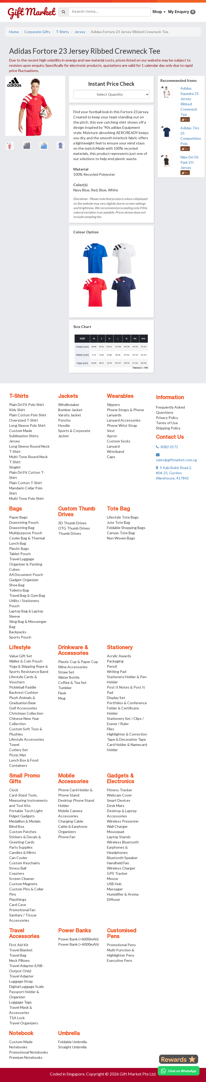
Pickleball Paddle (22, 687)
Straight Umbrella (72, 1047)
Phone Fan (66, 837)
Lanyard (113, 446)
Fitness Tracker (119, 790)
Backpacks (17, 632)
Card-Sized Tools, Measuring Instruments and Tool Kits (28, 800)
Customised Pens (121, 934)
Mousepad (115, 831)
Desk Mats (115, 805)
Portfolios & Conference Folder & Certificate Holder (127, 708)
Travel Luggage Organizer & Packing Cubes (25, 564)
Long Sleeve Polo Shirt (27, 425)
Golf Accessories (23, 708)
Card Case (17, 904)
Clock (13, 790)
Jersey (80, 31)
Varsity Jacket (69, 415)
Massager (115, 889)
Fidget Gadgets (22, 816)
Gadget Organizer (24, 580)
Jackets (68, 396)
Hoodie (64, 425)
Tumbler (65, 687)
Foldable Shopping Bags (126, 527)
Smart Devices (118, 800)
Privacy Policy (167, 417)
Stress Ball (17, 868)
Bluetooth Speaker (122, 857)
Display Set (116, 697)
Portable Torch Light (26, 811)
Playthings (17, 899)
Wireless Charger (121, 868)
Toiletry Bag (19, 590)
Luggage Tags (20, 1002)
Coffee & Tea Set (72, 682)
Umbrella (69, 1033)
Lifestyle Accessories (26, 739)
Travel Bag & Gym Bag (27, 595)
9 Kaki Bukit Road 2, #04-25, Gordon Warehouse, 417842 (174, 472)
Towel (14, 744)
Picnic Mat (17, 755)
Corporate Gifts (37, 31)
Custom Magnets (23, 884)
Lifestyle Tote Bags (123, 517)
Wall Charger (117, 826)
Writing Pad (116, 671)
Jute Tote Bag (118, 522)
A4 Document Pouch (26, 574)
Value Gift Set (20, 656)
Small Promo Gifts (24, 779)
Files (110, 729)
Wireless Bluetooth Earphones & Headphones (123, 847)
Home (14, 31)
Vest (111, 430)
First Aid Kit (18, 945)
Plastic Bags (19, 548)
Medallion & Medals (25, 821)
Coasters (16, 873)
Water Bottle (69, 677)
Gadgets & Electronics (120, 779)
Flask (62, 693)
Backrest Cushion (23, 692)
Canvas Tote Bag (121, 533)
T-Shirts (62, 31)
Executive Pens (119, 960)
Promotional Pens (121, 945)
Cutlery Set (18, 749)
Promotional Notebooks (28, 1052)
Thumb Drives (69, 533)
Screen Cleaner (21, 878)
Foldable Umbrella (72, 1042)
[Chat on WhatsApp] (178, 1070)
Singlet (15, 467)
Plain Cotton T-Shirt (25, 483)
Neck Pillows (19, 960)
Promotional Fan (22, 910)
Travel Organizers (23, 1023)
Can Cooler (18, 857)
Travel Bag (17, 955)
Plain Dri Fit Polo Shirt (26, 404)
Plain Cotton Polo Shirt (27, 415)
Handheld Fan (118, 863)
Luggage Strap (21, 981)
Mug (61, 698)
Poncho (64, 420)
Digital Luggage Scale (26, 986)
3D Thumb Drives (72, 523)
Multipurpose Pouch (25, 533)
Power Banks (74, 931)
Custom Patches (23, 831)
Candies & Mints (22, 852)
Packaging (115, 661)
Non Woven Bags (121, 538)
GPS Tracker (117, 873)
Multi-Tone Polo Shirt (26, 498)
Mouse (112, 878)
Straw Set (66, 672)
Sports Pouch (20, 637)
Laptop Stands (119, 837)
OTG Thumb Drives (74, 528)
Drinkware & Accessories (73, 651)
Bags (15, 509)
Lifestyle (20, 648)
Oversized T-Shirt (23, 420)
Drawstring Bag (21, 527)
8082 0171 (167, 447)
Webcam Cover (119, 795)
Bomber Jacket (70, 410)
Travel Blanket (21, 950)
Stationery (119, 648)
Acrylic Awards (119, 656)
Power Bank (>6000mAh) (78, 944)
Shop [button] (159, 12)
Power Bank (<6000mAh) (78, 939)
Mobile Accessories (73, 779)
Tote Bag (118, 509)
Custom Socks (118, 441)
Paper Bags (18, 517)
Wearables (120, 396)
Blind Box (16, 826)
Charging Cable (70, 821)
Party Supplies (21, 847)
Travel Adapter (21, 976)
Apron (112, 436)
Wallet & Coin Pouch (26, 661)
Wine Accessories (73, 667)
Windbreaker (68, 404)
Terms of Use (167, 423)
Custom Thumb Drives (76, 512)
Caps (111, 456)
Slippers (113, 404)
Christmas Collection (26, 713)
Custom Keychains (24, 863)
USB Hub (114, 884)
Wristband (115, 451)
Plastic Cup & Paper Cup (78, 661)
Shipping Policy (168, 428)
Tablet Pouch (20, 553)
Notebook (21, 1033)
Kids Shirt (17, 410)
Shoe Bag (17, 585)
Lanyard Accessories (124, 420)
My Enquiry (182, 12)
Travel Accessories (24, 934)
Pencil (112, 666)
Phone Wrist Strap (122, 425)
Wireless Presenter (123, 821)
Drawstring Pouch (24, 522)
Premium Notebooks (26, 1057)
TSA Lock (17, 1018)
